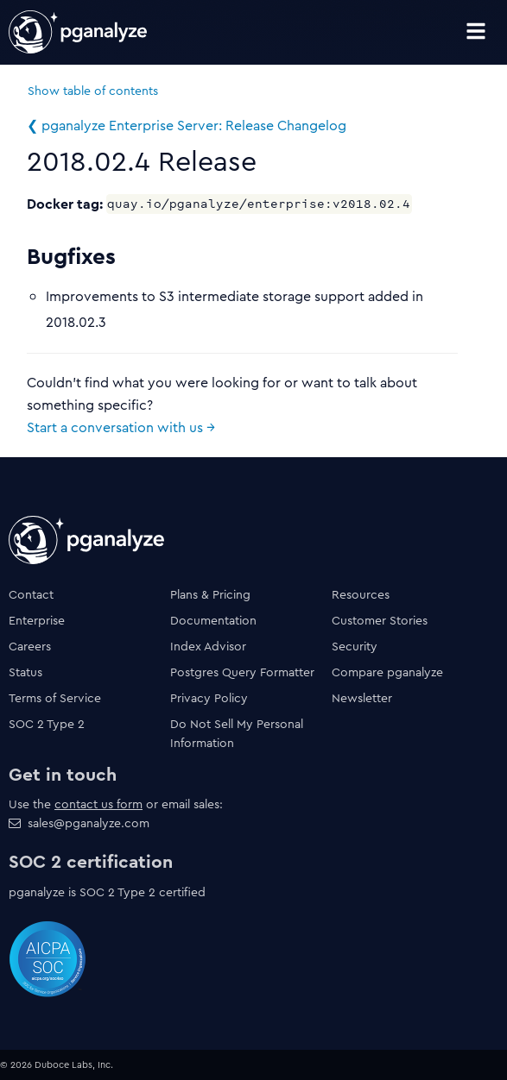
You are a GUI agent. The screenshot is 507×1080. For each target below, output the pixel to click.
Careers (30, 646)
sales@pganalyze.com (88, 823)
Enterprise (37, 620)
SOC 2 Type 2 (47, 723)
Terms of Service (55, 697)
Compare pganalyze (387, 672)
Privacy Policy (209, 697)
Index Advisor (208, 646)
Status (25, 672)
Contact (31, 594)
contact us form (98, 804)
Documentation (213, 620)
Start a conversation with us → (121, 427)
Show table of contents (93, 90)
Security (354, 646)
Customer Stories (380, 620)
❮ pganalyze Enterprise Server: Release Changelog (186, 125)
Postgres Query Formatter (242, 672)
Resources (361, 594)
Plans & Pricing (210, 594)
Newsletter (362, 697)
